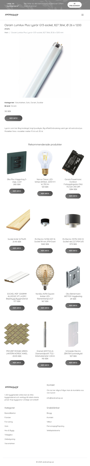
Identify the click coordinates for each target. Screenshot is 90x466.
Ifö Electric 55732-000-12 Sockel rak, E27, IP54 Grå (73, 240)
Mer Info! (13, 118)
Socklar (40, 102)
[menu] (82, 15)
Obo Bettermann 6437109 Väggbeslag (73, 295)
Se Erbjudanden (74, 5)
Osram (33, 102)
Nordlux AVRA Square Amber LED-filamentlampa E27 (45, 296)
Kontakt (50, 417)
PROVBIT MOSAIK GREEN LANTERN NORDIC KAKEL (17, 352)
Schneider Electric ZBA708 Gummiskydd (73, 352)
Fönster (8, 417)
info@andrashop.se (55, 398)
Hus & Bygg (9, 430)
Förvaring (9, 422)
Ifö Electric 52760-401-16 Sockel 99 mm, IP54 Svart (45, 240)
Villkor (49, 422)
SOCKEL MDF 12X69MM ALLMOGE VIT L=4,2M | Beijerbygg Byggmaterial (17, 296)
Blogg (49, 413)
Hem (6, 32)
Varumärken (20, 102)
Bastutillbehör (10, 413)
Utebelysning (10, 439)
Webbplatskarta (53, 430)
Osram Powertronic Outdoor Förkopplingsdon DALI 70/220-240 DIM (73, 183)
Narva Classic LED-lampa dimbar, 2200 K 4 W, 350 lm (45, 181)
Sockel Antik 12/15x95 (17, 239)
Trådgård (8, 435)
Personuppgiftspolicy (55, 426)
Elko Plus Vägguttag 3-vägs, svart (17, 180)
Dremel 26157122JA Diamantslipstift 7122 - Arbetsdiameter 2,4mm (45, 353)
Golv (28, 102)
